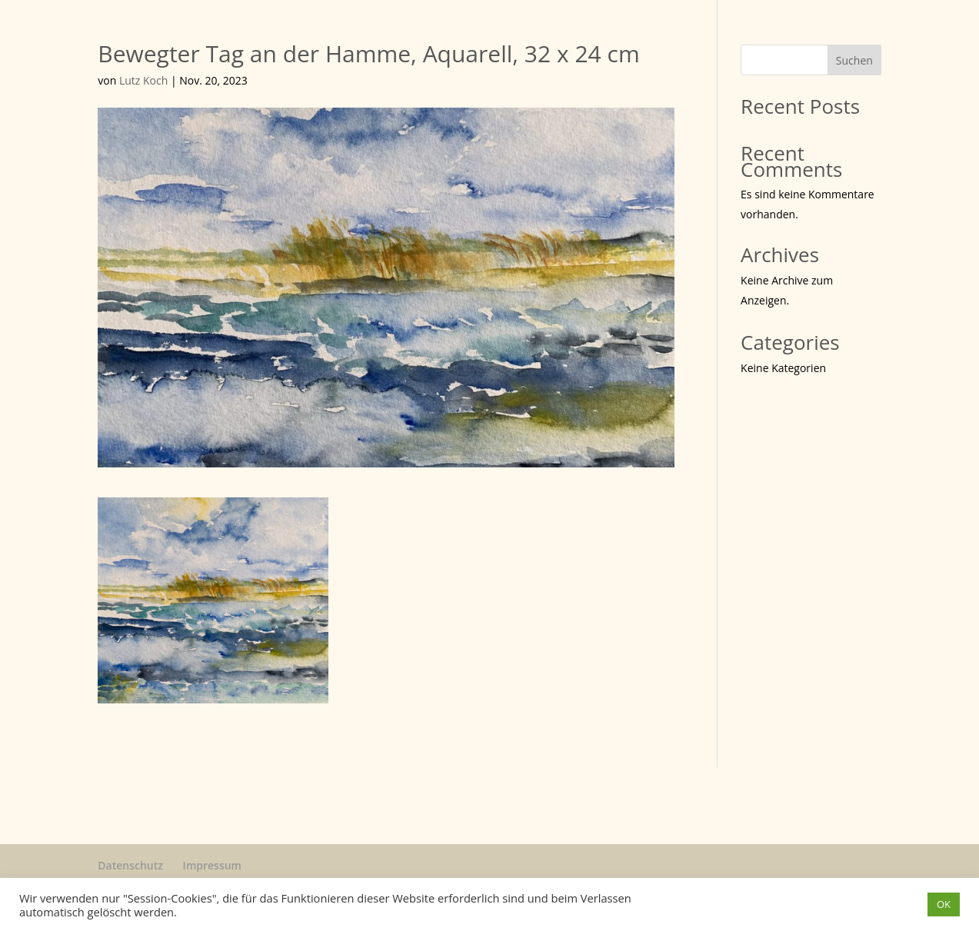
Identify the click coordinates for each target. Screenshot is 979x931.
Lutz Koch (143, 80)
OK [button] (944, 904)
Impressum (212, 865)
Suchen (854, 60)
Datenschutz (130, 865)
